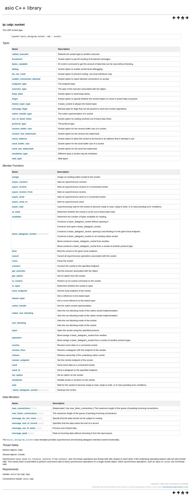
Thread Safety (11, 445)
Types (6, 43)
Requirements (10, 469)
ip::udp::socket (14, 24)
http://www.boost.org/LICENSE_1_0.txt (175, 486)
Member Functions (13, 166)
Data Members (11, 397)
